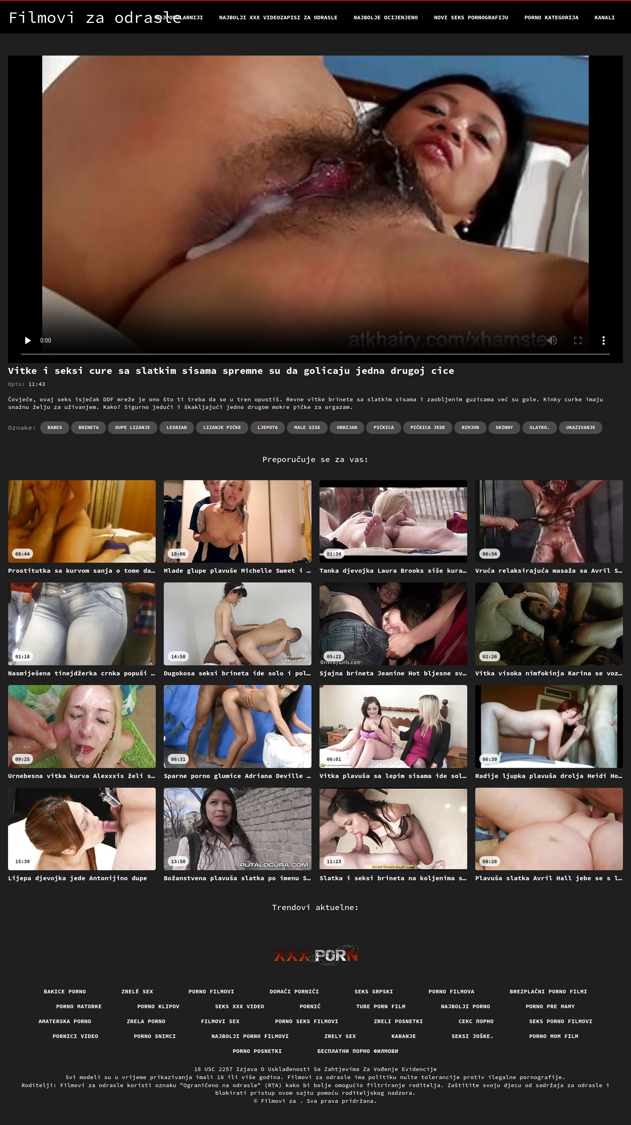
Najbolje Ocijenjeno (386, 17)
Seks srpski (374, 991)
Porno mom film (554, 1036)
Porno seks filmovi (306, 1021)
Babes (54, 427)
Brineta (88, 427)
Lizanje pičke (222, 427)
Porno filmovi (212, 991)
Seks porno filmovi (561, 1021)
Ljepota (268, 427)
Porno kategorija (551, 17)
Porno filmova (451, 991)
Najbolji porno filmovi (250, 1036)
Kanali (605, 17)
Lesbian (177, 427)
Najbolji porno (466, 1006)
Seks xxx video (239, 1006)
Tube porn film (381, 1006)
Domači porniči (294, 991)
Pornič (310, 1006)
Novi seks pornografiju (471, 17)
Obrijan (347, 427)
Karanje (404, 1036)
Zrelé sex (137, 991)
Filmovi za (280, 1100)
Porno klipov (158, 1006)
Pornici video (76, 1036)
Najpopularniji (179, 17)
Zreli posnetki (398, 1021)
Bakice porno (65, 991)
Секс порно (476, 1021)
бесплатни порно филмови (358, 1051)
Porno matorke (79, 1006)
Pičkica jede (427, 427)
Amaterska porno (65, 1021)
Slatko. (540, 427)
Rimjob (470, 427)
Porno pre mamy (550, 1006)
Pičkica (383, 427)
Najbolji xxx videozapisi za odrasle (278, 17)
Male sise (307, 427)
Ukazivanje (580, 427)
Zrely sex (340, 1036)
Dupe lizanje (132, 427)
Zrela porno (146, 1021)
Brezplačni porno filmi (549, 991)
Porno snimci (155, 1036)
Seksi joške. (473, 1036)
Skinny (504, 427)
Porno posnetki (257, 1051)
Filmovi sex (220, 1021)
